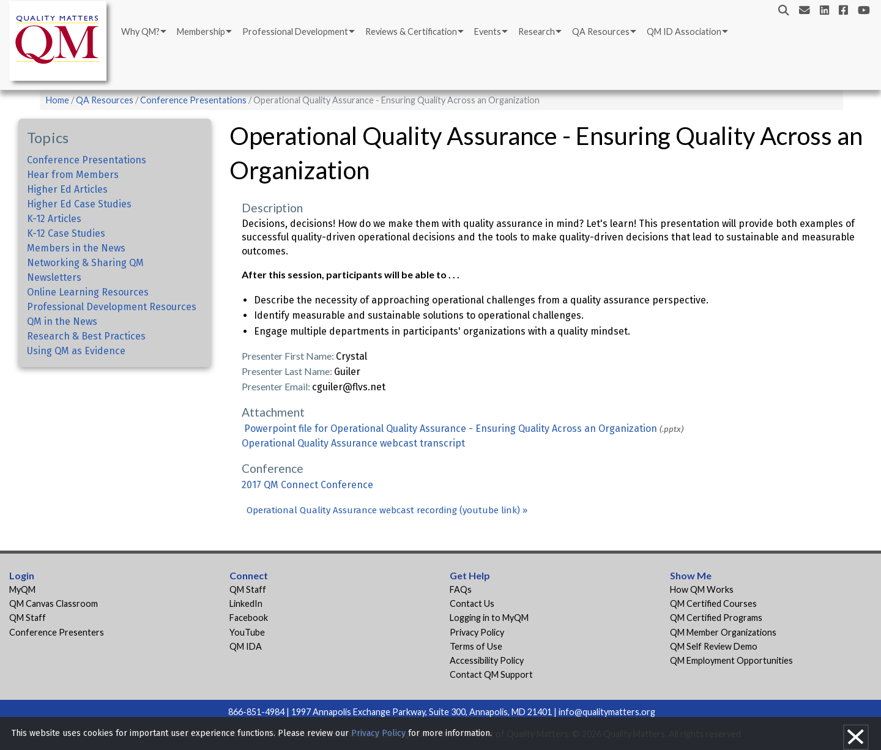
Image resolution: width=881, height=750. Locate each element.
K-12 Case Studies (66, 233)
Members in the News (76, 248)
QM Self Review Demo (713, 646)
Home (57, 100)
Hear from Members (73, 174)
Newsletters (54, 277)
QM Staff (27, 617)
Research (536, 31)
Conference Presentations (193, 100)
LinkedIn (245, 603)
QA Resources (601, 31)
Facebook (248, 617)
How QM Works (702, 589)
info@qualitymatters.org (607, 712)
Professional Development (295, 31)
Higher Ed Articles (67, 189)
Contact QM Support (491, 674)
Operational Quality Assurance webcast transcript (353, 443)
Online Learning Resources (88, 292)
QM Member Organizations (723, 632)
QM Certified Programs (716, 617)
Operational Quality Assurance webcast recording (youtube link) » (387, 510)
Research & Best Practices (86, 336)
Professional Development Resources (111, 307)
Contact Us (472, 603)
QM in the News (62, 321)
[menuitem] (142, 32)
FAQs (461, 589)
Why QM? (140, 31)
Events (487, 31)
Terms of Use (476, 646)
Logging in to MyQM (489, 617)
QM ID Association (684, 31)
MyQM (22, 589)
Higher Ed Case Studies (79, 204)
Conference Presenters (56, 632)
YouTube (247, 632)
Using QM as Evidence (76, 351)
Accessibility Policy (487, 660)
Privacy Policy (477, 632)
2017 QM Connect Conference (307, 485)
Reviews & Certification (411, 31)
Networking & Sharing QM (85, 263)
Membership (201, 31)
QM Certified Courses (713, 603)
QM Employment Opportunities (731, 660)
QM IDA (245, 646)
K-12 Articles (54, 219)
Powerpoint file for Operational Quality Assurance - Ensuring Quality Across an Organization (450, 428)
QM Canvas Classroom (53, 603)
